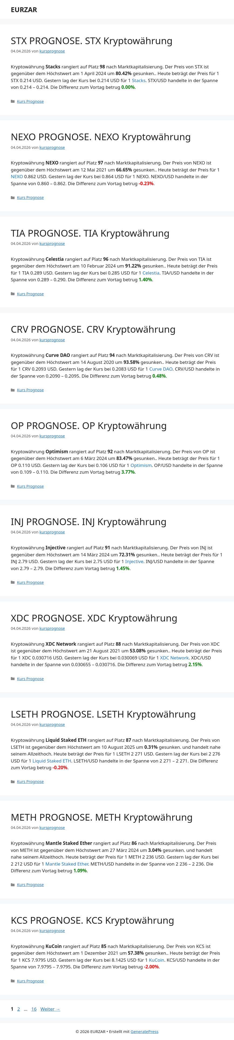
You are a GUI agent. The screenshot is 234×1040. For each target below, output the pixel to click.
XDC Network (174, 658)
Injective (134, 561)
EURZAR (24, 9)
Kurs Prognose (30, 101)
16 (34, 1009)
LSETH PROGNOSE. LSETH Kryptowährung (103, 714)
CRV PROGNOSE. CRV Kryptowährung (93, 329)
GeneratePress (144, 1031)
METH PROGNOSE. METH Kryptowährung (102, 817)
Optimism (141, 465)
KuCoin (156, 960)
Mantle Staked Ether (66, 864)
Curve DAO (161, 369)
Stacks (138, 80)
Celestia (151, 273)
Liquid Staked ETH (52, 761)
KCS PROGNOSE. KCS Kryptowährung (92, 920)
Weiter (50, 1009)
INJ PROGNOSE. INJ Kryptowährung (89, 521)
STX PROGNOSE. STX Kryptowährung (92, 40)
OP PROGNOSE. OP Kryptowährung (89, 425)
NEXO (17, 176)
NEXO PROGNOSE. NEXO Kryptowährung (101, 136)
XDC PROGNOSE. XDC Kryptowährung (94, 618)
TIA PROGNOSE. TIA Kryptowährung (90, 233)
